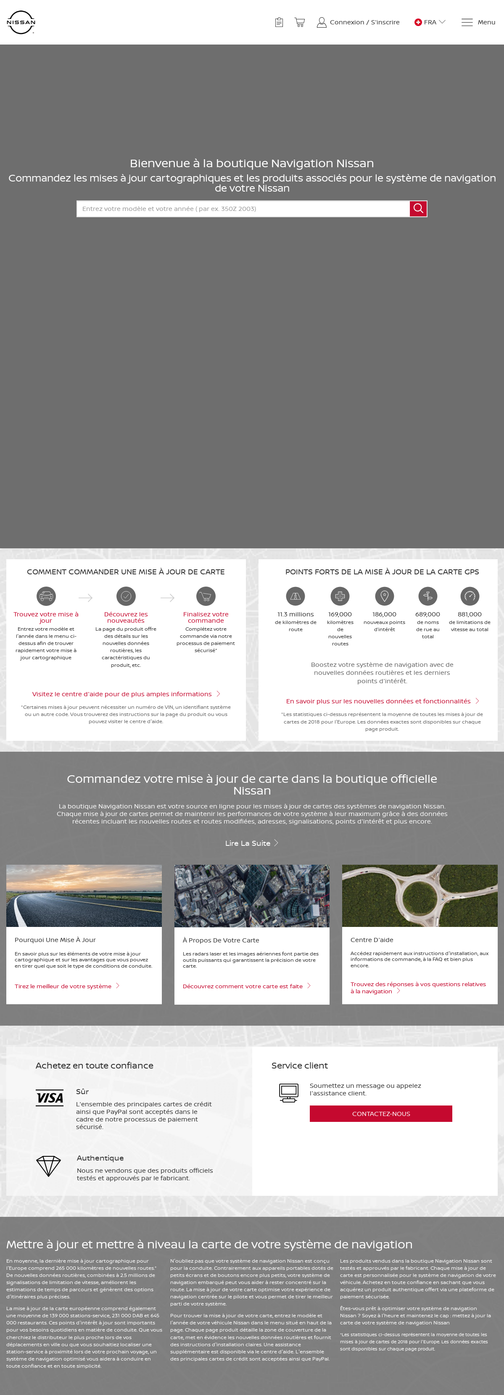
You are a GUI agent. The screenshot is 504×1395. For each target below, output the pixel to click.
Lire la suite (252, 842)
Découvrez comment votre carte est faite (246, 985)
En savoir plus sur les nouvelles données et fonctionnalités (382, 700)
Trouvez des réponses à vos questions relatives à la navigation (418, 987)
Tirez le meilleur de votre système (67, 985)
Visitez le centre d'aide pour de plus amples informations (125, 693)
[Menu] (478, 22)
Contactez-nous (381, 1113)
